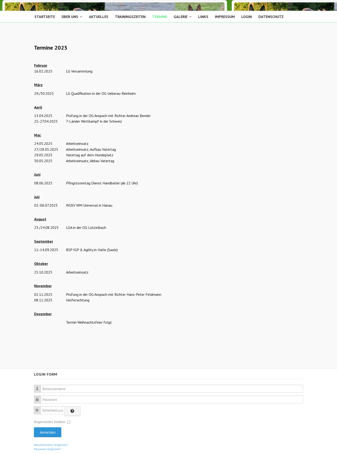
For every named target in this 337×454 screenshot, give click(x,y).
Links (203, 16)
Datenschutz (271, 16)
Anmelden (47, 432)
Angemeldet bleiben (49, 421)
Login (246, 16)
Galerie (180, 16)
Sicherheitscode (39, 407)
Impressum (225, 16)
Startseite (44, 16)
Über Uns (70, 16)
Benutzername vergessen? (51, 445)
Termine (159, 16)
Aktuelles (98, 16)
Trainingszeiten (130, 16)
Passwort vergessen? (47, 449)
